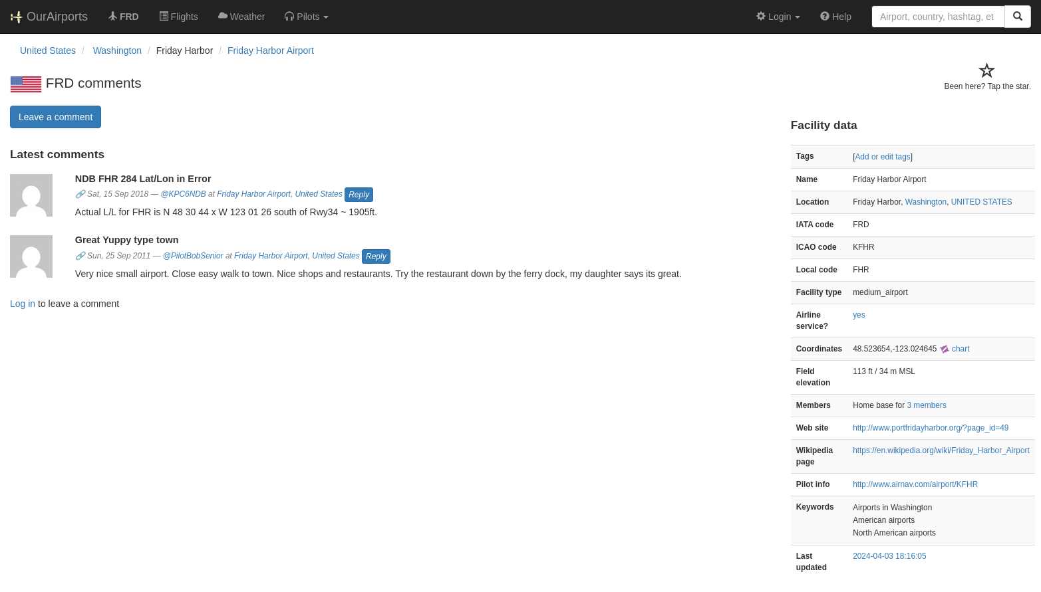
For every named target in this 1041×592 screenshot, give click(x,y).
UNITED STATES (981, 202)
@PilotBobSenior (193, 255)
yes (859, 315)
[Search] (1017, 16)
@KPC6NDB (183, 194)
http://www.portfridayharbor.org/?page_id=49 (930, 428)
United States (319, 194)
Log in (22, 303)
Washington (926, 202)
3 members (926, 405)
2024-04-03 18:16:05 (889, 556)
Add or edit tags (882, 156)
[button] (307, 16)
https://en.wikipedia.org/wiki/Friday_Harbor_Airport (941, 450)
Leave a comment (55, 117)
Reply (359, 194)
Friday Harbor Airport (270, 50)
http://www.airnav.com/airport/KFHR (915, 484)
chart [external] (954, 348)
